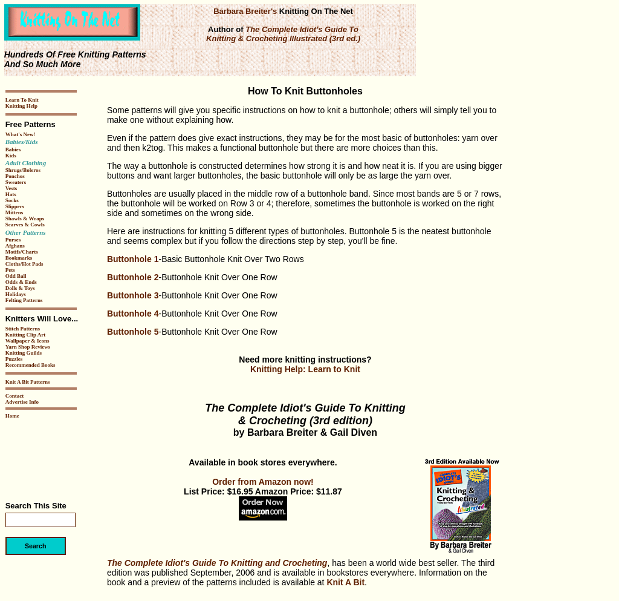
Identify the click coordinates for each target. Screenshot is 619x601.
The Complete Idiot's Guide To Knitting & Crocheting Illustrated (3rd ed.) (283, 34)
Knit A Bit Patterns (27, 382)
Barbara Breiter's (245, 11)
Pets (10, 270)
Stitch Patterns (22, 329)
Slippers (15, 206)
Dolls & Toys (20, 288)
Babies (13, 149)
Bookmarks (19, 258)
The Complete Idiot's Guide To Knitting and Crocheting (217, 563)
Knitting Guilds (23, 353)
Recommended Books (30, 365)
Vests (11, 188)
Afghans (15, 246)
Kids (10, 156)
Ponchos (15, 176)
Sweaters (16, 182)
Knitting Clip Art (25, 335)
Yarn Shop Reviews (28, 347)
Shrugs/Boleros (23, 170)
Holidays (15, 294)
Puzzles (14, 359)
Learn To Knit (22, 100)
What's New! (20, 134)
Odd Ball (16, 276)
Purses (13, 240)
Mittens (14, 212)
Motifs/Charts (21, 252)
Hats (10, 194)
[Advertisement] (41, 456)
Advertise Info (22, 402)
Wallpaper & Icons (27, 341)
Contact (14, 396)
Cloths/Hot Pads (24, 264)
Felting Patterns (24, 300)
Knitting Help (21, 106)
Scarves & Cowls (25, 225)
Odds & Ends (21, 282)
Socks (12, 200)
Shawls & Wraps (25, 218)
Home (12, 416)
